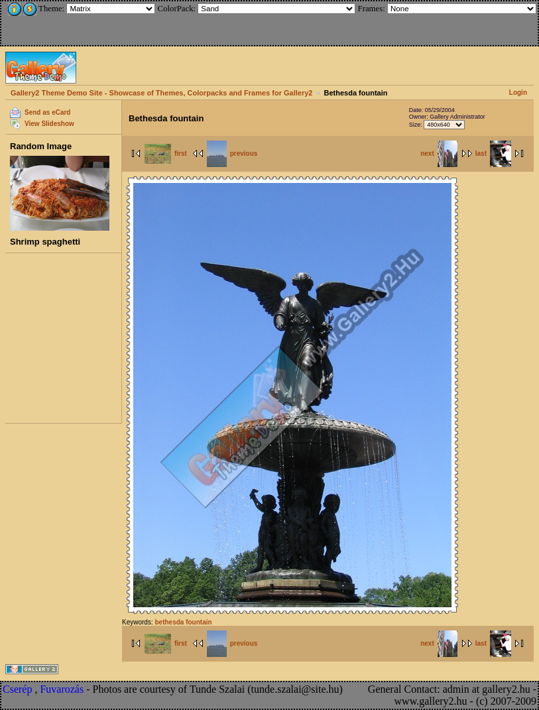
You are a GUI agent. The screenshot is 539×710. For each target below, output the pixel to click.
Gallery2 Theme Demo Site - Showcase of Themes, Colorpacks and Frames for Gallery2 (161, 93)
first (166, 153)
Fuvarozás (62, 689)
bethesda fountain (182, 622)
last (493, 153)
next (438, 153)
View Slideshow (49, 123)
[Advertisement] (90, 21)
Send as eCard (47, 112)
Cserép (17, 689)
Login (518, 92)
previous (232, 153)
